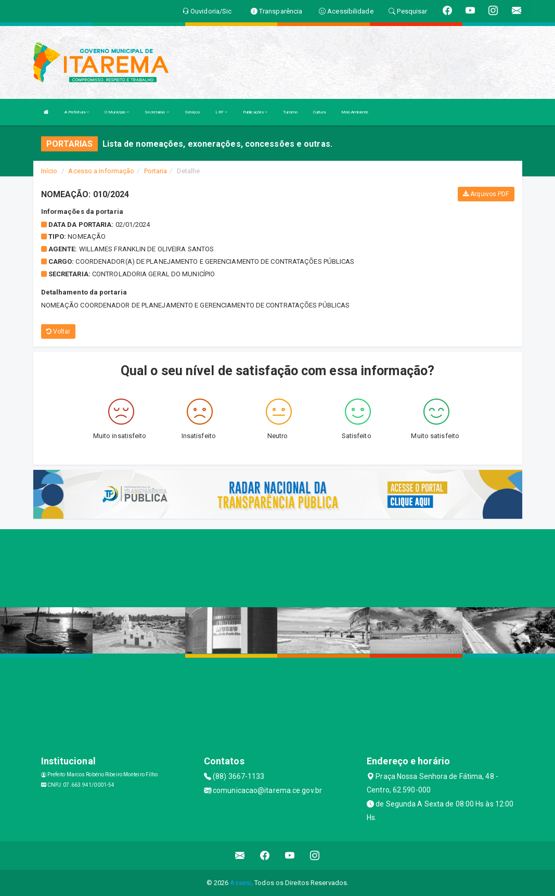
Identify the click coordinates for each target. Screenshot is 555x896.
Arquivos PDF (486, 194)
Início (49, 171)
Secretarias (157, 112)
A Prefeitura (76, 112)
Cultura (319, 112)
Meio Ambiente (354, 112)
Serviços (192, 112)
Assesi (240, 883)
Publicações (255, 112)
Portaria (155, 171)
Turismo (290, 112)
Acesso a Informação (101, 171)
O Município (117, 112)
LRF (221, 112)
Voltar (58, 331)
